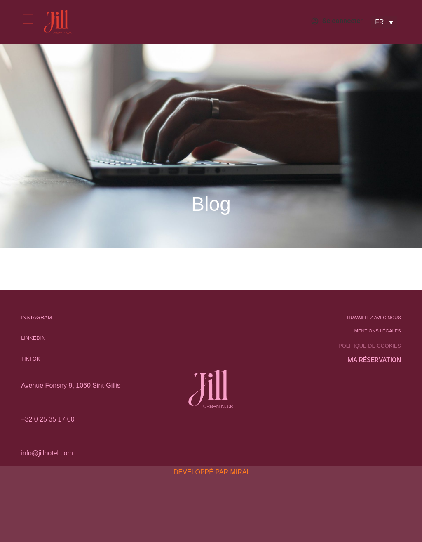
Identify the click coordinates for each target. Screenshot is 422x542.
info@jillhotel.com (47, 453)
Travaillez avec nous (373, 317)
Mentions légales (377, 330)
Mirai (239, 472)
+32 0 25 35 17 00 (47, 419)
